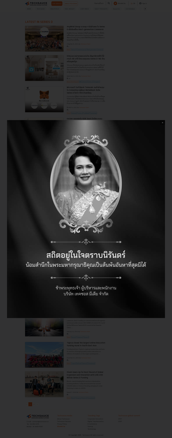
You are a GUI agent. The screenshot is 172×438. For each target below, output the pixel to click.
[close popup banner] (162, 122)
